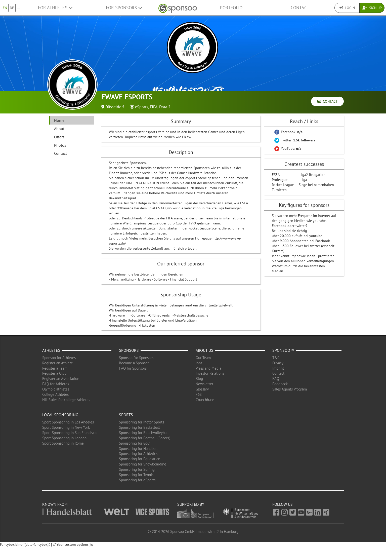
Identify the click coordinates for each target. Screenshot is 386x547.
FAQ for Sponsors (133, 368)
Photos (60, 145)
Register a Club (54, 373)
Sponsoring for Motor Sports (141, 422)
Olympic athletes (55, 389)
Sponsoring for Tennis (136, 474)
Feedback (280, 383)
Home (59, 120)
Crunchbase (205, 399)
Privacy (277, 363)
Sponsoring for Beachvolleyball (143, 432)
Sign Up (372, 8)
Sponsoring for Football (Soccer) (144, 438)
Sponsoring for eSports (137, 480)
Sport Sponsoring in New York (66, 427)
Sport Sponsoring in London (64, 438)
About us (204, 350)
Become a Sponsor (134, 363)
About (59, 128)
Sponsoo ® (283, 350)
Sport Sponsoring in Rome (63, 443)
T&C (276, 357)
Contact (300, 8)
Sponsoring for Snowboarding (142, 464)
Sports (126, 414)
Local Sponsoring (60, 414)
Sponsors (129, 350)
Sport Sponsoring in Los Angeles (68, 422)
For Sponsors (124, 8)
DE (12, 8)
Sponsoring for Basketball (139, 427)
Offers (59, 136)
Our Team (203, 357)
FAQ (275, 378)
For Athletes (55, 8)
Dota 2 (164, 106)
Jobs (199, 363)
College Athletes (55, 394)
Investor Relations (210, 373)
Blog (199, 378)
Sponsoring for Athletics (138, 453)
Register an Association (60, 378)
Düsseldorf (114, 106)
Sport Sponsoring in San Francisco (69, 432)
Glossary (202, 389)
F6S (199, 394)
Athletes (51, 350)
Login (347, 8)
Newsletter (204, 383)
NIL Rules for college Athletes (66, 399)
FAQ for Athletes (55, 383)
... (18, 8)
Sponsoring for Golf (134, 443)
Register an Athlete (57, 363)
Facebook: (288, 132)
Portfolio (231, 8)
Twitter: (294, 140)
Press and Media (208, 368)
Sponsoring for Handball (138, 448)
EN (5, 8)
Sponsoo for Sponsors (136, 357)
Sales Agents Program (289, 389)
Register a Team (54, 368)
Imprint (278, 368)
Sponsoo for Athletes (59, 357)
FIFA (153, 106)
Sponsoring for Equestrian (139, 458)
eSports (141, 106)
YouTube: (287, 148)
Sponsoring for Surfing (137, 469)
